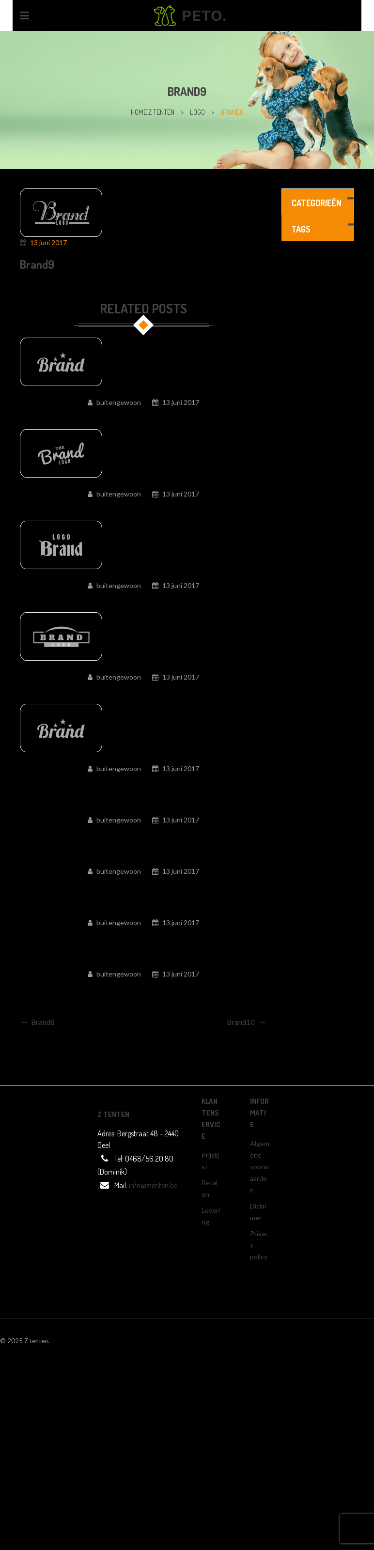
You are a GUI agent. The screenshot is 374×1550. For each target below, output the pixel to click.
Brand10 (143, 417)
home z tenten (152, 112)
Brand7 (143, 600)
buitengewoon (118, 402)
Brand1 (143, 989)
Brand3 (143, 886)
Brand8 (143, 509)
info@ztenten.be (153, 1185)
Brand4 (143, 835)
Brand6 (143, 692)
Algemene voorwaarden (259, 1166)
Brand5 (143, 784)
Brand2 (143, 938)
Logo (197, 112)
